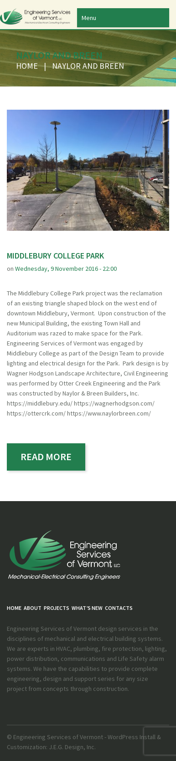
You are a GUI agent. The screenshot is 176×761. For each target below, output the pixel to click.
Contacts (119, 607)
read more (46, 456)
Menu (89, 18)
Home (27, 66)
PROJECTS (56, 607)
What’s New (87, 607)
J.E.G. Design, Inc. (71, 747)
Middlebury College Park (55, 255)
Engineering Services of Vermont (58, 737)
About (32, 607)
